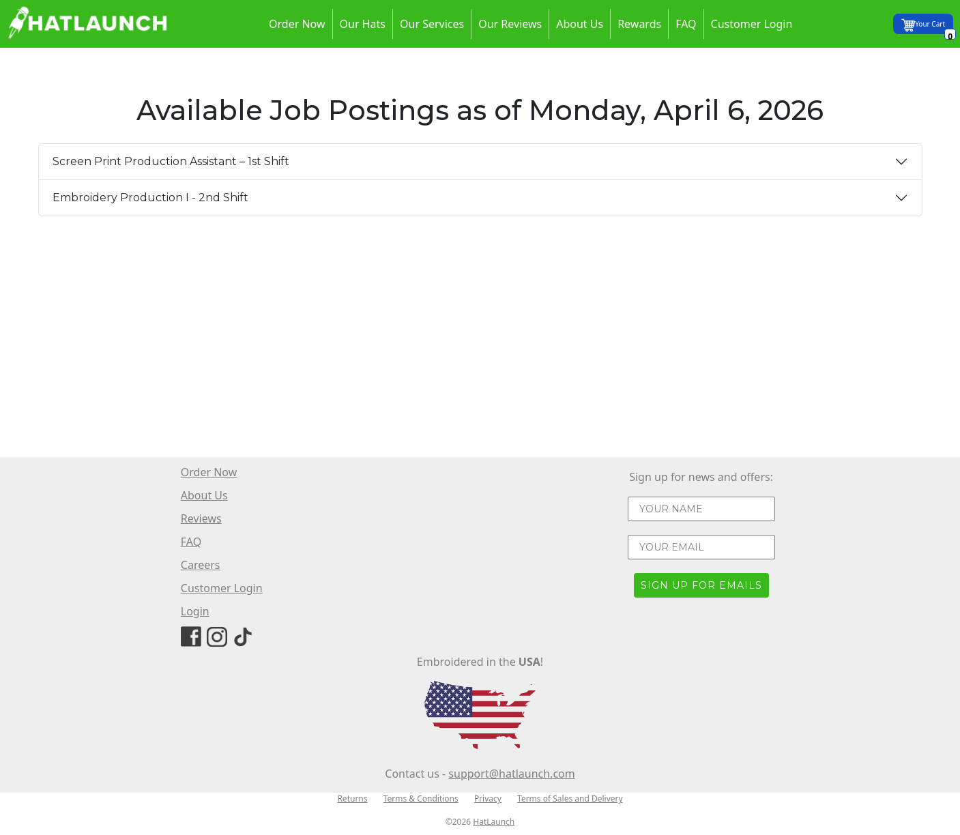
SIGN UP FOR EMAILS (701, 585)
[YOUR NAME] (701, 509)
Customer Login (752, 23)
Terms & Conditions (421, 798)
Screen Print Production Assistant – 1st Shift (171, 161)
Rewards (639, 23)
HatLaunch (493, 821)
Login (195, 611)
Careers (200, 564)
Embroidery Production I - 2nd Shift (150, 197)
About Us (579, 23)
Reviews (201, 518)
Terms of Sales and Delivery (570, 798)
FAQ (685, 23)
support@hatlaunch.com (511, 773)
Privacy (487, 798)
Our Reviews (510, 23)
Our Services (432, 23)
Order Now (297, 23)
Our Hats (363, 23)
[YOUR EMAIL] (701, 547)
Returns (352, 798)
